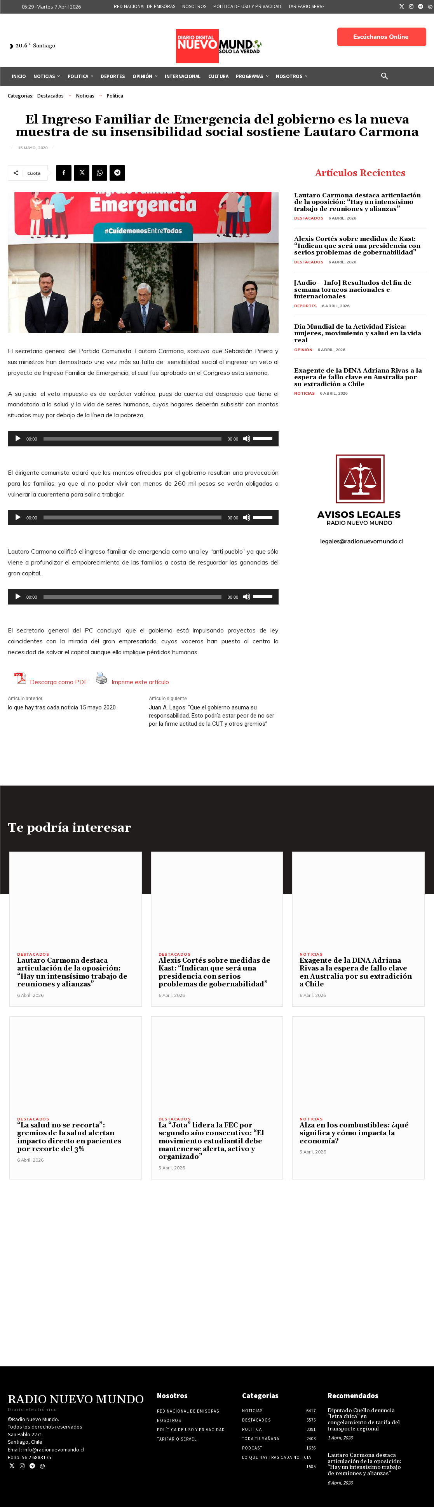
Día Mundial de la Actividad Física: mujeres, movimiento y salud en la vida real (357, 333)
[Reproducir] (18, 439)
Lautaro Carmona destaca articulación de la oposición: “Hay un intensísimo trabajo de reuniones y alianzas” (357, 202)
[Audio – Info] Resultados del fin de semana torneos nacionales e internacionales (352, 289)
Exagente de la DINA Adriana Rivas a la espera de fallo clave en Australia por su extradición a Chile (358, 377)
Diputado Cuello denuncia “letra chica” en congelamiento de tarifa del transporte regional (362, 1419)
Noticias (85, 96)
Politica (115, 96)
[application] (143, 438)
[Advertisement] (217, 1233)
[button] (384, 76)
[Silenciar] (247, 439)
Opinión (303, 349)
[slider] (132, 439)
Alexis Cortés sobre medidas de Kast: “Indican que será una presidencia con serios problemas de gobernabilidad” (357, 245)
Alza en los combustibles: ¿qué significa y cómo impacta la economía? (353, 1133)
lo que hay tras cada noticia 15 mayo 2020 (62, 707)
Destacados (50, 96)
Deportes (305, 305)
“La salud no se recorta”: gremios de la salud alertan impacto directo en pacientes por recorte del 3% (75, 1137)
